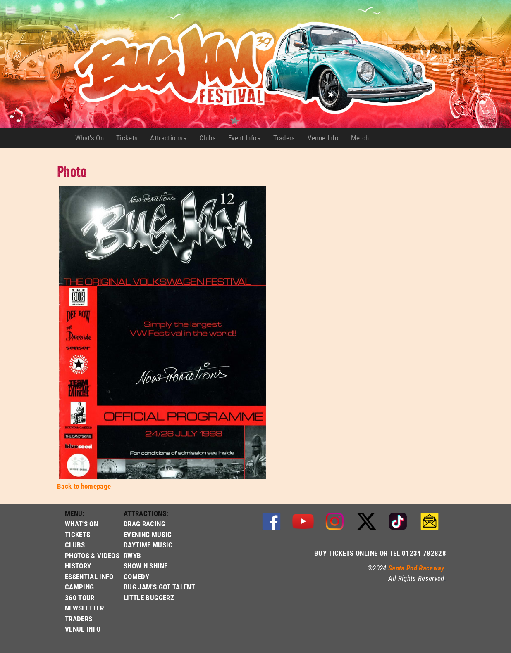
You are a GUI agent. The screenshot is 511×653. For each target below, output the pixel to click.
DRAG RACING (144, 523)
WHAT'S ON (81, 523)
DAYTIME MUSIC (148, 544)
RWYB (132, 555)
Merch (363, 138)
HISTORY (78, 565)
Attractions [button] (168, 137)
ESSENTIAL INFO (89, 576)
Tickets (130, 138)
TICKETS (77, 534)
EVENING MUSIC (148, 534)
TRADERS (78, 618)
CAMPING (79, 586)
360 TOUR (80, 597)
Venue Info (326, 138)
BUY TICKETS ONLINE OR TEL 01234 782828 (380, 553)
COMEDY (136, 576)
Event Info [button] (244, 137)
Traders (287, 138)
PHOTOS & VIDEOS (92, 555)
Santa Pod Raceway (416, 568)
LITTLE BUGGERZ (149, 597)
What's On (92, 138)
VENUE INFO (82, 629)
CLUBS (75, 544)
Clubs (210, 138)
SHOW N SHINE (145, 565)
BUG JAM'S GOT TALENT (159, 586)
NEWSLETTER (84, 608)
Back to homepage (84, 486)
